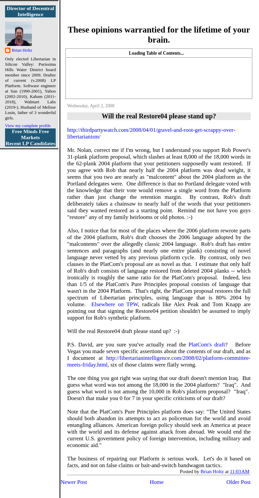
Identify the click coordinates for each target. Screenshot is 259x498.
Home (157, 482)
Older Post (238, 482)
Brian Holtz (22, 50)
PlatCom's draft (207, 344)
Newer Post (73, 482)
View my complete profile (28, 125)
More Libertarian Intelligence (159, 16)
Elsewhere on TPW (114, 304)
